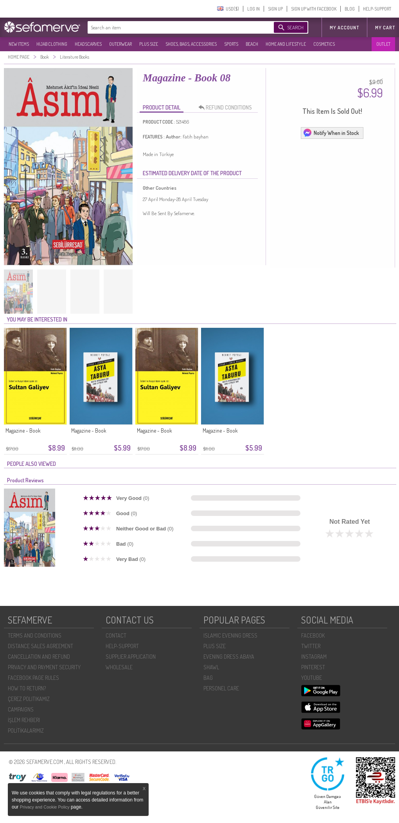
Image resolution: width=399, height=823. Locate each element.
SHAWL (211, 667)
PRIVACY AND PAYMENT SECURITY (44, 667)
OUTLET (383, 44)
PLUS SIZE (148, 44)
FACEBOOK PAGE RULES (33, 677)
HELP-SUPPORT (377, 9)
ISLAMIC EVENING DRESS (230, 635)
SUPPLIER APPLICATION (131, 656)
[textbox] (173, 27)
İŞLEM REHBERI (24, 720)
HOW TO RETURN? (27, 688)
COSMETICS (324, 44)
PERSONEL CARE (221, 688)
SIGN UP (275, 9)
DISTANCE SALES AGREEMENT (40, 646)
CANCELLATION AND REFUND (39, 656)
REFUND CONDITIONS (227, 107)
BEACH (252, 44)
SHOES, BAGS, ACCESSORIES (191, 44)
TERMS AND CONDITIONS (34, 635)
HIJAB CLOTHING (51, 44)
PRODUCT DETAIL (161, 107)
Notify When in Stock (331, 132)
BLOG (350, 9)
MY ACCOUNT (344, 28)
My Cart (385, 28)
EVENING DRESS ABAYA (228, 656)
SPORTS (231, 44)
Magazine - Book (23, 430)
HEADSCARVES (88, 44)
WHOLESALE (119, 667)
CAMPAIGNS (21, 709)
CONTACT (116, 635)
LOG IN (253, 9)
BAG (208, 677)
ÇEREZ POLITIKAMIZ (29, 698)
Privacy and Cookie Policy (45, 807)
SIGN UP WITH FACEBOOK (313, 9)
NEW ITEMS (19, 44)
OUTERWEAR (120, 44)
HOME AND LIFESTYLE (286, 44)
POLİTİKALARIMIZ (26, 730)
